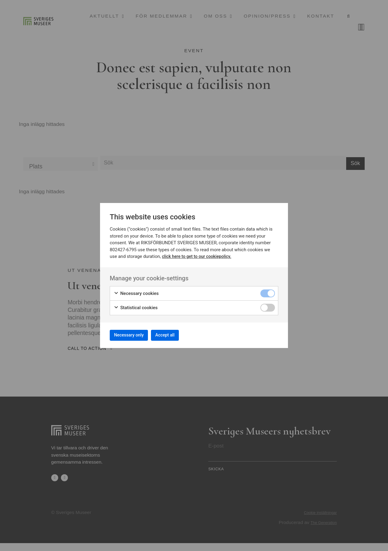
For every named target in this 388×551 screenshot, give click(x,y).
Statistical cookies (136, 306)
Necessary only (132, 335)
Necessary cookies (136, 291)
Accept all (175, 335)
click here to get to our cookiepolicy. (198, 254)
